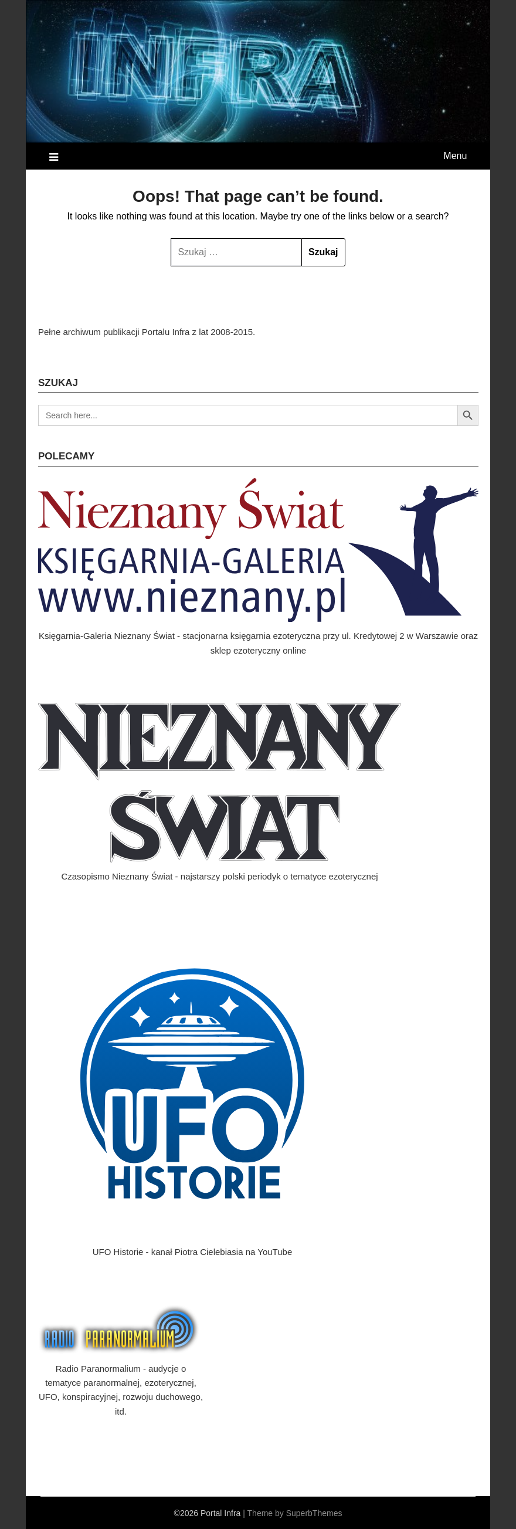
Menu (455, 156)
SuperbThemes (314, 1513)
